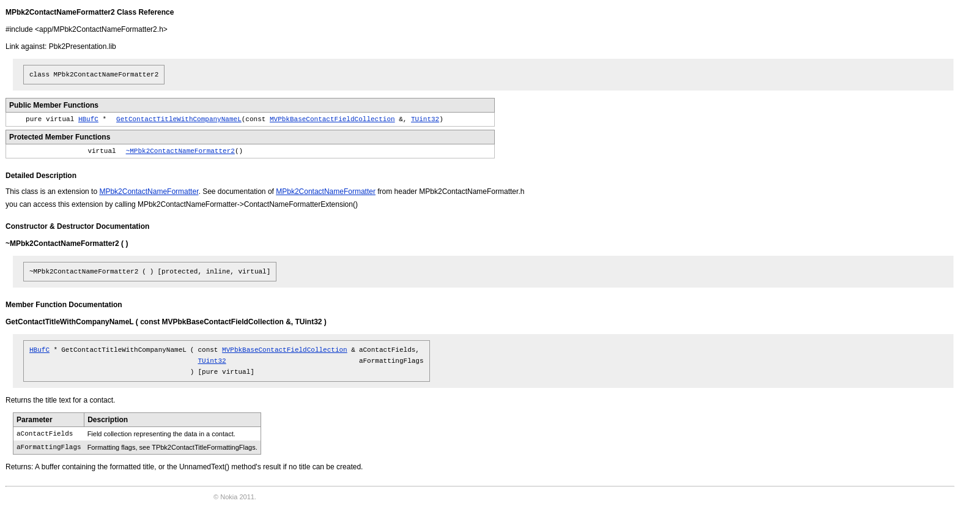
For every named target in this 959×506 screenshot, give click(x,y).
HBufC (88, 119)
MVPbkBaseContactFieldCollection (332, 119)
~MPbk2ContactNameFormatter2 (180, 151)
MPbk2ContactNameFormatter (148, 191)
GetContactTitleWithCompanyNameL (179, 119)
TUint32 (425, 119)
